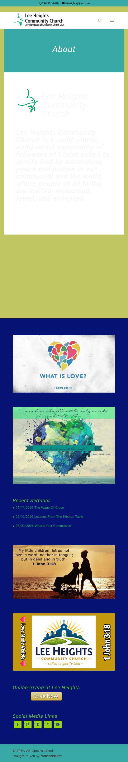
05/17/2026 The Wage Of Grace (40, 507)
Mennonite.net (51, 756)
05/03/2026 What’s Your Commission (43, 525)
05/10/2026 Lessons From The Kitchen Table (49, 516)
